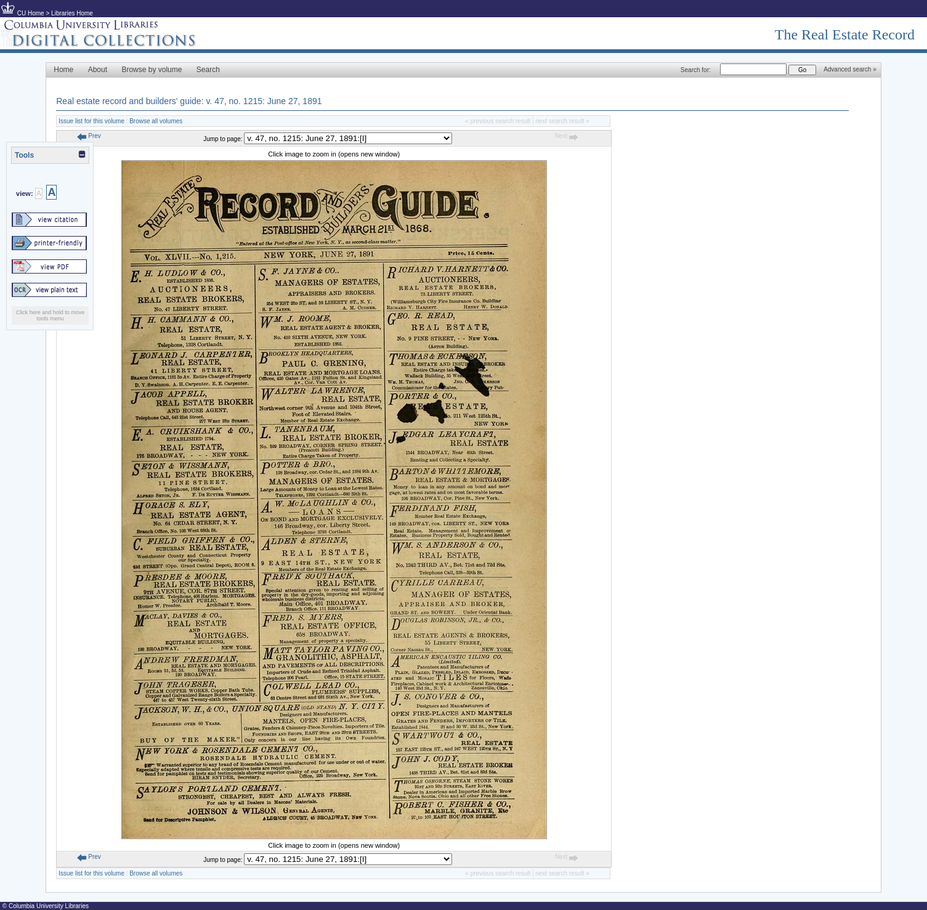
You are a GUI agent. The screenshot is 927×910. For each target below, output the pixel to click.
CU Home (30, 13)
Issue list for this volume (91, 121)
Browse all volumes (155, 121)
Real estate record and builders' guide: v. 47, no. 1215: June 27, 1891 (189, 101)
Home (63, 69)
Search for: (696, 70)
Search (208, 69)
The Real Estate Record (845, 34)
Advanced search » (850, 69)
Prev (88, 135)
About (97, 69)
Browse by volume (151, 69)
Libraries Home (72, 13)
